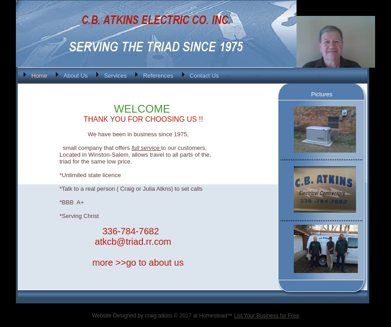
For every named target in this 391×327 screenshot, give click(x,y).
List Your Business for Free (266, 315)
